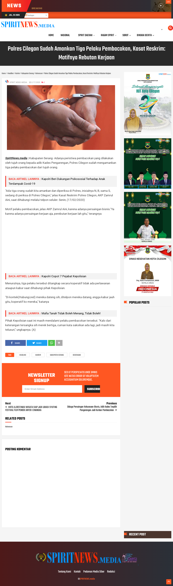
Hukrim (38, 355)
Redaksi (111, 572)
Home (51, 35)
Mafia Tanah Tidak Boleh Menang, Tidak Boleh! (71, 313)
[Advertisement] (61, 246)
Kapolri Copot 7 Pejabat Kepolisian (64, 276)
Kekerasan (77, 355)
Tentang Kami (64, 572)
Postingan (29, 15)
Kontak (77, 572)
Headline (22, 355)
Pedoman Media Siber (93, 572)
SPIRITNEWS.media (87, 579)
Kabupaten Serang (57, 355)
